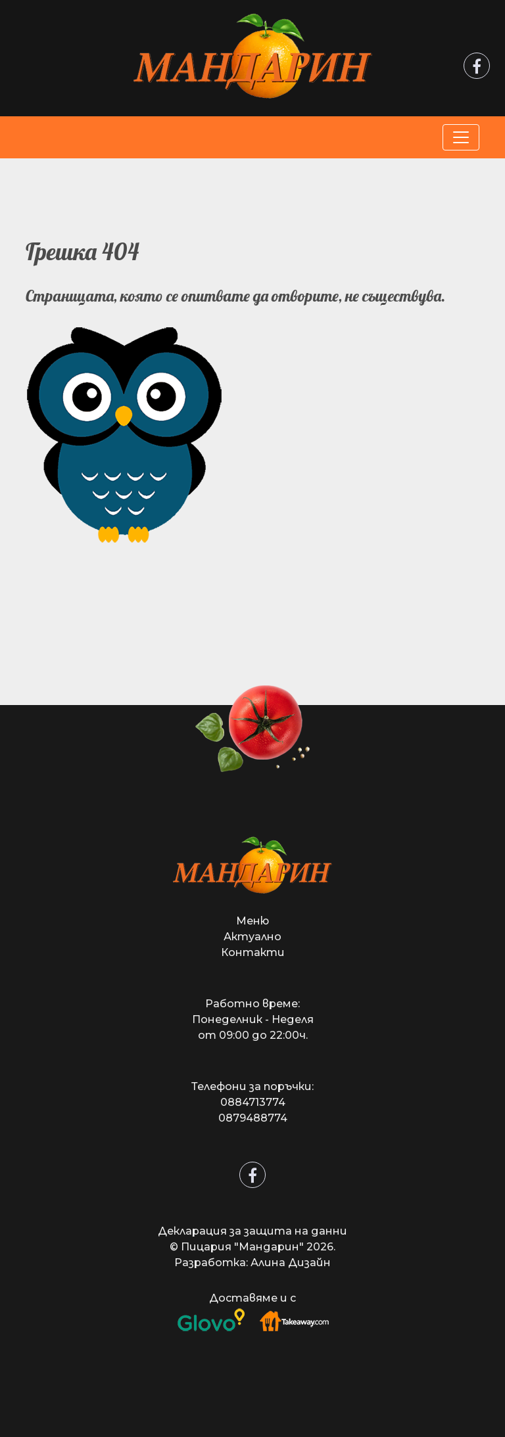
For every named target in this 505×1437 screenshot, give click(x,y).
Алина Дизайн (291, 1262)
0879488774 (252, 1118)
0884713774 (252, 1102)
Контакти (253, 952)
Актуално (252, 936)
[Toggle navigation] (461, 137)
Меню (252, 921)
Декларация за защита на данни (252, 1231)
